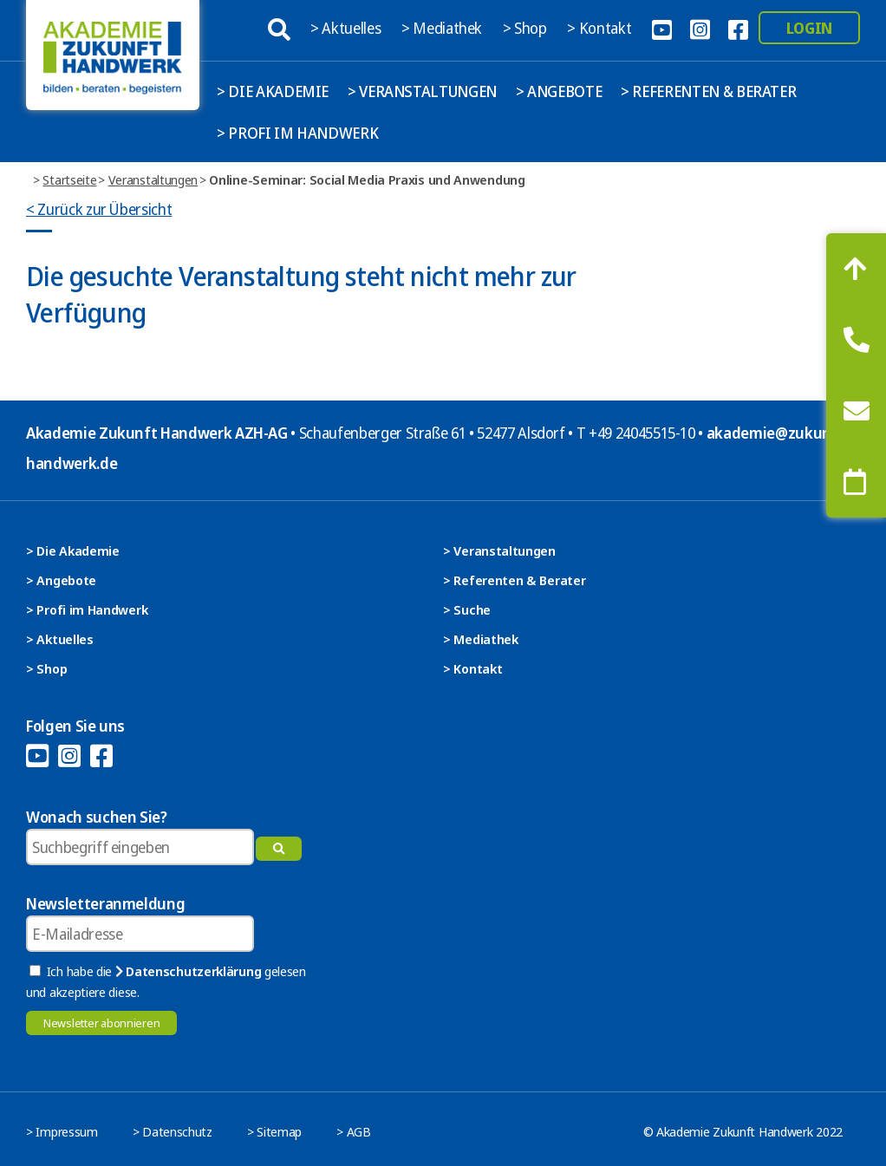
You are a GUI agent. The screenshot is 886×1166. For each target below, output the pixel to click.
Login (809, 27)
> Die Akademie (273, 91)
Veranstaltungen (153, 179)
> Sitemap (274, 1131)
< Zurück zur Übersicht (99, 209)
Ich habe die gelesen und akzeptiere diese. (166, 981)
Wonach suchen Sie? (96, 816)
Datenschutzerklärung (188, 971)
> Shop (526, 27)
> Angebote (559, 91)
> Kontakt (601, 27)
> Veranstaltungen (422, 91)
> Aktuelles (347, 27)
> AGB (353, 1131)
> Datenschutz (172, 1131)
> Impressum (62, 1131)
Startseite (69, 179)
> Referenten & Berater (708, 91)
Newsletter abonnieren (101, 1023)
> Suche (467, 609)
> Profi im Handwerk (297, 132)
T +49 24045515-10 (636, 432)
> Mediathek (443, 27)
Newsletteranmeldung (105, 903)
